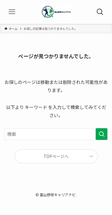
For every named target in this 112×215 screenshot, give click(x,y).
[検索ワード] (56, 134)
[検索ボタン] (100, 12)
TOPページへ (56, 156)
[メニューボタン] (12, 12)
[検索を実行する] (102, 134)
